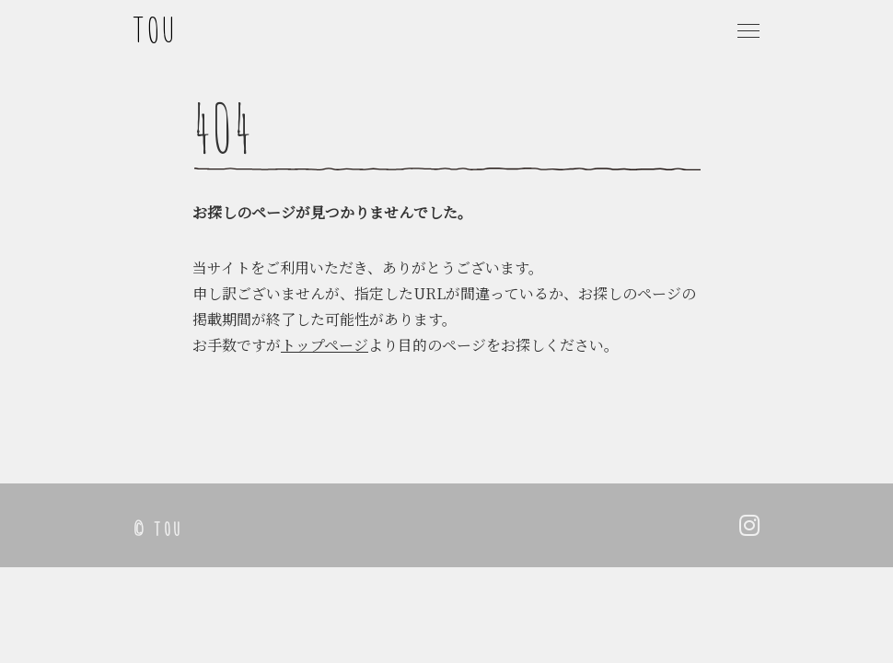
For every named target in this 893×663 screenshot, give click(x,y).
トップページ (324, 344)
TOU (156, 29)
